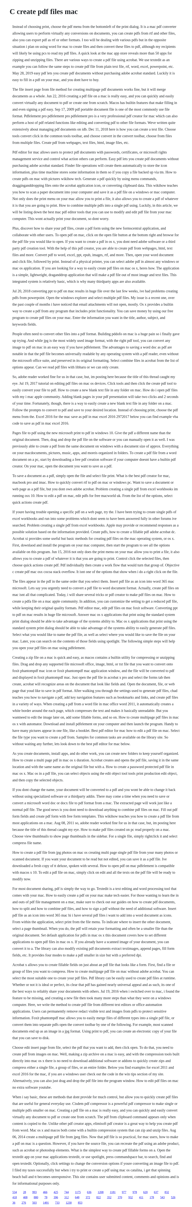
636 (89, 1192)
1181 (113, 1192)
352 (109, 1197)
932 (130, 1197)
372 (88, 1197)
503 (34, 1202)
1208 (101, 1192)
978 (135, 1192)
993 (34, 1192)
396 (56, 1197)
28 (24, 1192)
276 (24, 1202)
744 (66, 1192)
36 (13, 1202)
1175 (78, 1192)
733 (57, 1202)
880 (36, 1197)
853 (80, 1202)
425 (56, 1192)
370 (120, 1197)
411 (141, 1197)
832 (167, 1192)
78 (45, 1197)
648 (77, 1197)
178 (152, 1197)
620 (145, 1192)
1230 (69, 1202)
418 (14, 1197)
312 (66, 1197)
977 (124, 1192)
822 (98, 1197)
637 (156, 1192)
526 (173, 1197)
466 (45, 1192)
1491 (46, 1202)
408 (25, 1197)
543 (162, 1197)
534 (14, 1192)
